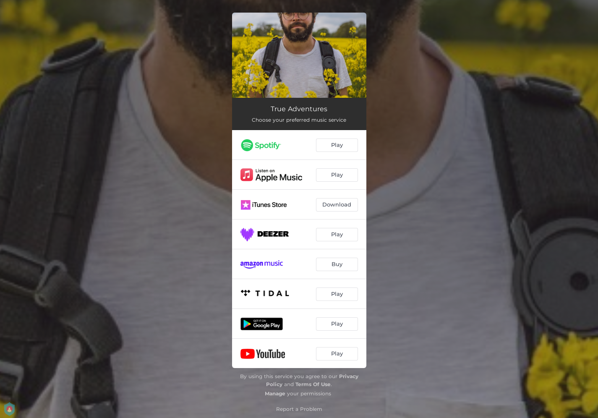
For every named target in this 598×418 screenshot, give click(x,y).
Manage (275, 393)
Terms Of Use (313, 384)
